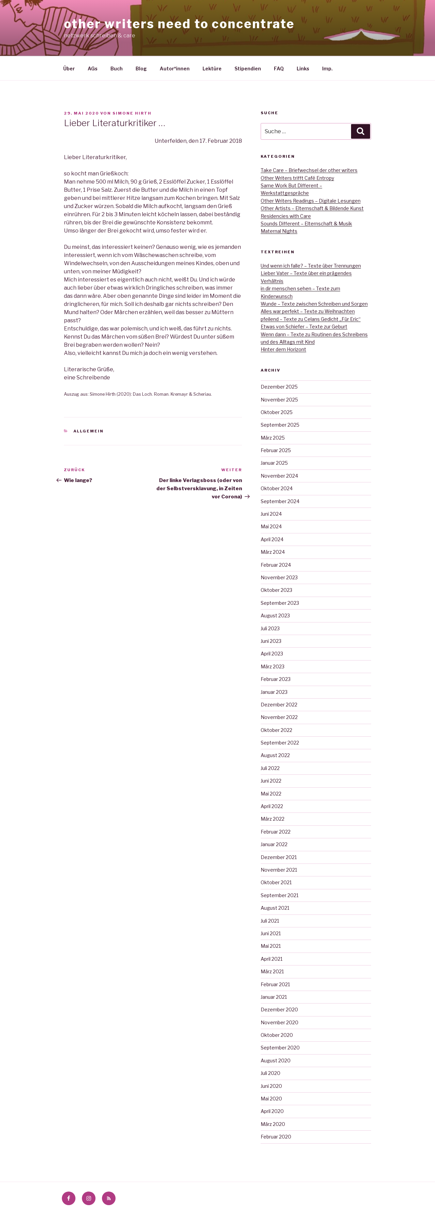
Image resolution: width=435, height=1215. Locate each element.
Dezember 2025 (279, 387)
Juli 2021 (270, 921)
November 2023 (279, 577)
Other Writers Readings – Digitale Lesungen (311, 201)
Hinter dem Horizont (283, 349)
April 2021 (271, 959)
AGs (93, 68)
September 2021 (279, 895)
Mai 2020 (271, 1098)
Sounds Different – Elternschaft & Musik (306, 223)
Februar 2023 (276, 679)
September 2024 (280, 501)
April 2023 (272, 653)
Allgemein (88, 431)
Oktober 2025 (277, 412)
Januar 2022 (274, 844)
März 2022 (272, 819)
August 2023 (275, 615)
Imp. (327, 68)
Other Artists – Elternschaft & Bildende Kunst (312, 208)
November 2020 (279, 1022)
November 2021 (279, 870)
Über (69, 68)
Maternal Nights (279, 231)
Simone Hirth (132, 113)
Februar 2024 (276, 565)
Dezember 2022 (279, 704)
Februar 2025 (276, 450)
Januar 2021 (274, 997)
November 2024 (279, 476)
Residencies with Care (286, 216)
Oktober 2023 (276, 590)
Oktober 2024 (277, 488)
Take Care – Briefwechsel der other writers (309, 170)
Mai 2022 (271, 794)
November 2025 (279, 400)
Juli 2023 (270, 628)
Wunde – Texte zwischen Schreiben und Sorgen (314, 304)
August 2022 (275, 755)
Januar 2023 (274, 692)
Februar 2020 (276, 1137)
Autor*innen (175, 68)
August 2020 (276, 1060)
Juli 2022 (270, 768)
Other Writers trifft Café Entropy (297, 178)
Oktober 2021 (276, 882)
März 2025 (273, 438)
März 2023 (272, 666)
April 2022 (272, 806)
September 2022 (280, 743)
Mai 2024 (271, 526)
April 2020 (272, 1111)
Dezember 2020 (279, 1009)
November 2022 (279, 717)
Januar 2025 (274, 463)
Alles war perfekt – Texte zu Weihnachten (308, 311)
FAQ (279, 68)
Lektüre (212, 68)
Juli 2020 (270, 1073)
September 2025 (280, 425)
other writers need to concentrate (179, 23)
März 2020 (273, 1124)
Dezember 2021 (279, 857)
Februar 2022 (276, 832)
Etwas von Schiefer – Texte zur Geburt (304, 326)
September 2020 (280, 1047)
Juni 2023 (271, 641)
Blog (141, 68)
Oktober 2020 (277, 1035)
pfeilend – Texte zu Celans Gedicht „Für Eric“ (311, 319)
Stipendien (247, 68)
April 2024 (272, 539)
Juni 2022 (271, 781)
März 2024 (273, 552)
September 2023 (280, 603)
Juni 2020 (271, 1086)
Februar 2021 (275, 984)
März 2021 (272, 971)
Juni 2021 (271, 933)
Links (303, 68)
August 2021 (275, 908)
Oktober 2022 (276, 730)
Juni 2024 (271, 514)
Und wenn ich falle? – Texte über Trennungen (311, 266)
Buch (116, 68)
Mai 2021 (271, 946)
